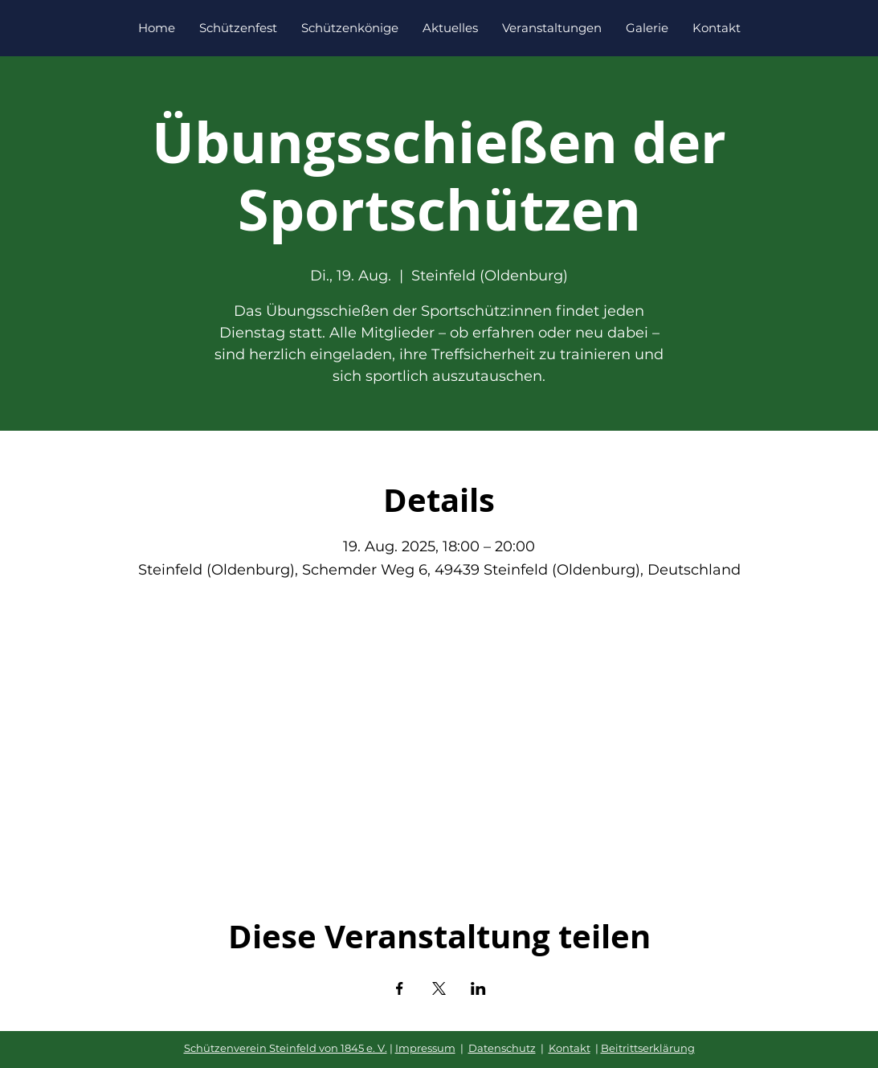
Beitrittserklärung (648, 1047)
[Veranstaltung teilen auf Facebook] (399, 988)
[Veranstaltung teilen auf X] (439, 988)
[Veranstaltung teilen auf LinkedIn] (478, 988)
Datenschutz (502, 1047)
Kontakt (569, 1047)
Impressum (425, 1047)
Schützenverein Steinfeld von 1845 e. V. (285, 1047)
